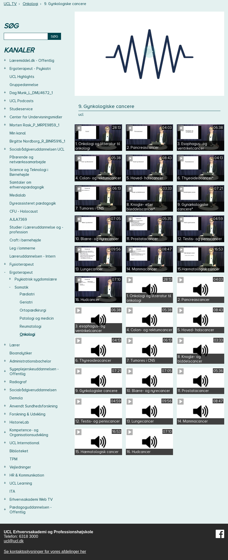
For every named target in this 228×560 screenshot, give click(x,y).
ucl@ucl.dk (14, 541)
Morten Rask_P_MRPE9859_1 (34, 125)
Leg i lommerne (22, 248)
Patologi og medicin (37, 318)
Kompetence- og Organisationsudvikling (29, 432)
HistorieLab (19, 422)
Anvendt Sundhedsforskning (34, 406)
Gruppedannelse (24, 84)
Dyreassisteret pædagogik (33, 203)
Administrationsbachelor (30, 361)
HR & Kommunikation (27, 475)
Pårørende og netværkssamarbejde (28, 159)
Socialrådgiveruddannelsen (33, 390)
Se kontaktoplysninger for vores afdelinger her (45, 551)
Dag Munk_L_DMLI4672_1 (31, 93)
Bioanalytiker (21, 353)
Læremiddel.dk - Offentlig (32, 60)
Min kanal (18, 133)
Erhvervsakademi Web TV (31, 499)
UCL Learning (21, 483)
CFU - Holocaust (24, 211)
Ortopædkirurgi (33, 310)
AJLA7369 (18, 219)
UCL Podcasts (22, 101)
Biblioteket (19, 451)
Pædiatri (27, 294)
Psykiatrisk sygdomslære (36, 279)
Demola (16, 398)
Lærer (15, 345)
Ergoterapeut (21, 272)
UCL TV (10, 4)
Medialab (18, 195)
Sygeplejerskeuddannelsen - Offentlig (34, 371)
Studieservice (21, 109)
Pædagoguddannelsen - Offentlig (31, 509)
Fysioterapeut (22, 264)
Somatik (21, 287)
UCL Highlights (22, 76)
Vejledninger (20, 467)
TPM (13, 459)
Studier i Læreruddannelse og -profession (36, 229)
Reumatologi (30, 326)
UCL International (24, 443)
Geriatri (26, 302)
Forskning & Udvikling (27, 414)
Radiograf (18, 382)
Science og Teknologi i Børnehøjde (29, 172)
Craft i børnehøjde (25, 240)
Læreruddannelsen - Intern (32, 256)
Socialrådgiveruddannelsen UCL (37, 149)
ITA (12, 491)
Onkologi (30, 4)
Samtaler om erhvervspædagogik (27, 184)
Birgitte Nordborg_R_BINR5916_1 (37, 141)
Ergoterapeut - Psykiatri (30, 68)
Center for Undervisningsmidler (36, 117)
